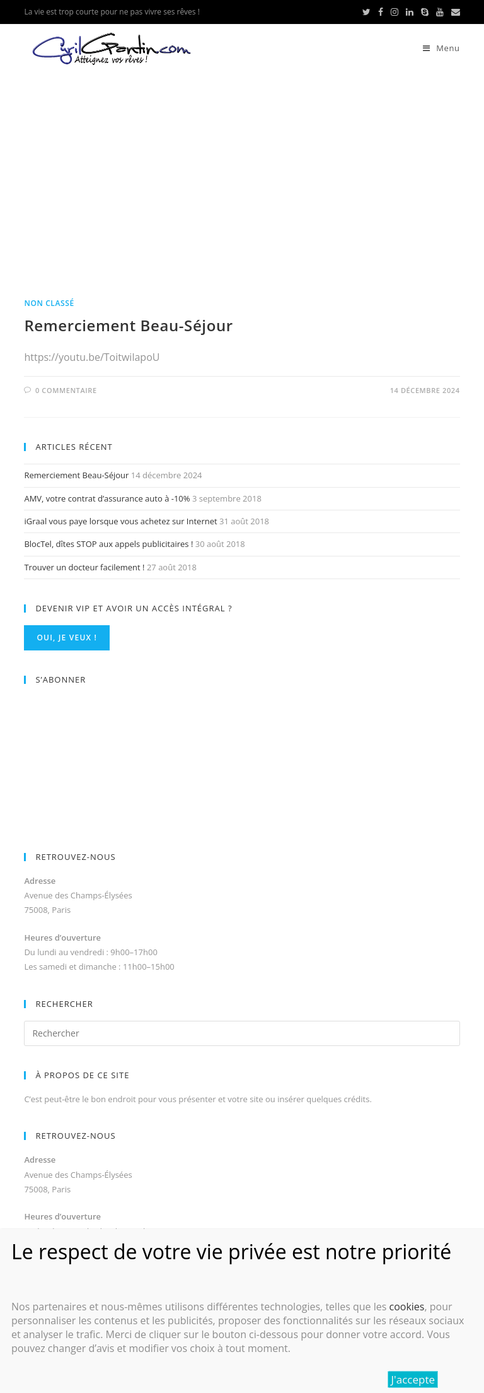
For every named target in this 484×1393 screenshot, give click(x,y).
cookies (406, 1307)
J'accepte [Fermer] (413, 1379)
